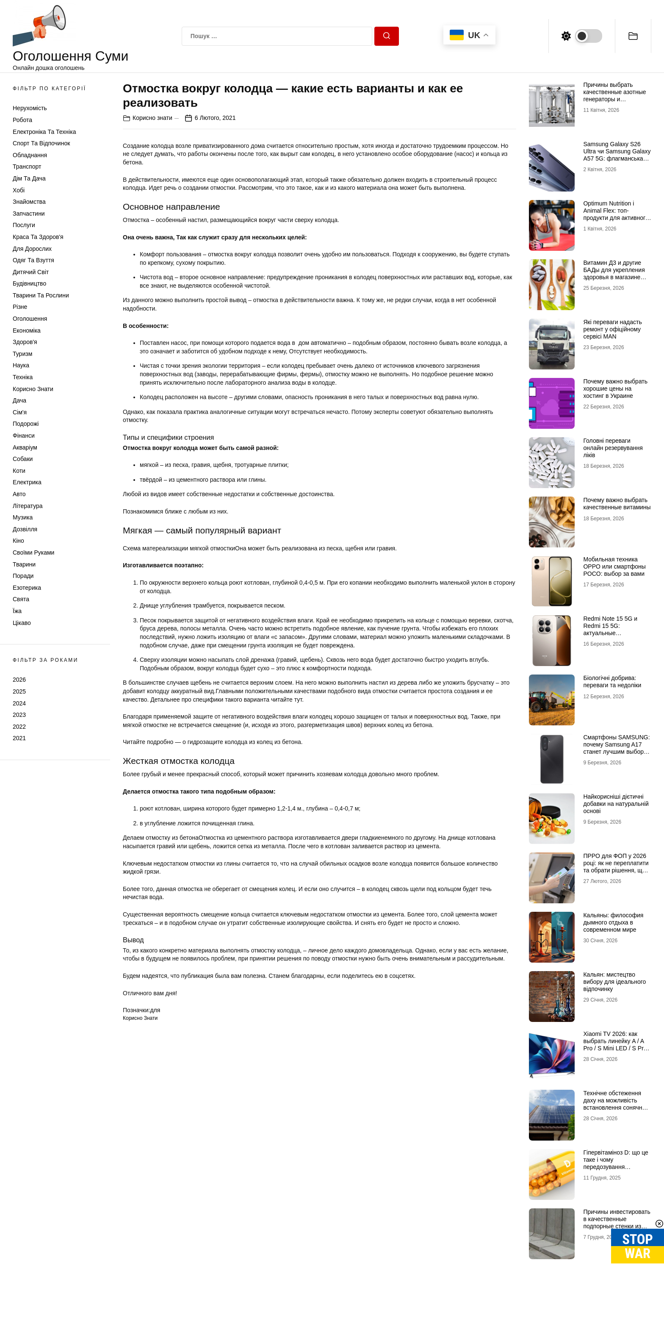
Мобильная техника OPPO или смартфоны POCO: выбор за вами (614, 566)
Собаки (23, 458)
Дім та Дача (29, 178)
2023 (19, 714)
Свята (21, 599)
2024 (19, 703)
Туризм (22, 353)
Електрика (27, 482)
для (155, 1010)
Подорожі (26, 423)
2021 (19, 738)
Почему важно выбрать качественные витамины (616, 504)
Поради (23, 575)
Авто (19, 494)
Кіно (18, 540)
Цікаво (22, 622)
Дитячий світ (31, 272)
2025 (19, 691)
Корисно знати (33, 389)
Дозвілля (25, 529)
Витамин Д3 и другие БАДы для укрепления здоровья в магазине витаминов (614, 273)
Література (28, 505)
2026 (19, 679)
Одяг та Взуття (33, 260)
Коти (19, 470)
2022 (19, 726)
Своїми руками (33, 552)
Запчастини (29, 213)
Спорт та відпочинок (41, 143)
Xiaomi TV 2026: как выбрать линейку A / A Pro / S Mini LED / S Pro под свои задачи (615, 1044)
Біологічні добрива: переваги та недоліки (612, 681)
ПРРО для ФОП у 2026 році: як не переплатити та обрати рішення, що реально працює (615, 866)
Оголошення (30, 318)
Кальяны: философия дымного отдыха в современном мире (613, 922)
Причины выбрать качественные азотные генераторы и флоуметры (614, 95)
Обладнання (30, 155)
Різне (20, 306)
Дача (19, 400)
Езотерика (27, 587)
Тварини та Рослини (41, 295)
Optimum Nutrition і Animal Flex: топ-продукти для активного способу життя (615, 214)
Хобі (19, 190)
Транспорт (27, 166)
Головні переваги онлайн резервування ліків (612, 447)
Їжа (17, 611)
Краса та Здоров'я (38, 236)
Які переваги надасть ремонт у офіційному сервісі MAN (612, 329)
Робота (22, 120)
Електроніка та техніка (44, 131)
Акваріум (25, 447)
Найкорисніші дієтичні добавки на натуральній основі (615, 803)
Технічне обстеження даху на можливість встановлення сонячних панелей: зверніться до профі (615, 1107)
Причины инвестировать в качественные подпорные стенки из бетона (616, 1222)
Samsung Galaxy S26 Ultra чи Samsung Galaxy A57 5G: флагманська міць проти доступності (616, 155)
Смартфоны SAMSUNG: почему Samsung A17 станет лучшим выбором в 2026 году (617, 748)
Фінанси (24, 435)
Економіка (27, 330)
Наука (21, 365)
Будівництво (29, 283)
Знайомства (29, 201)
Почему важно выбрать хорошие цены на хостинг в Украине (615, 388)
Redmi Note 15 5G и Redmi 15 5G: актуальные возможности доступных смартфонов (616, 632)
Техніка (23, 377)
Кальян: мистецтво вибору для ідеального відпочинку (614, 981)
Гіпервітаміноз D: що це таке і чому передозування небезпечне (615, 1163)
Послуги (24, 225)
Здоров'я (25, 342)
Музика (23, 517)
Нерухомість (30, 108)
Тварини (24, 564)
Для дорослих (32, 248)
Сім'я (20, 412)
